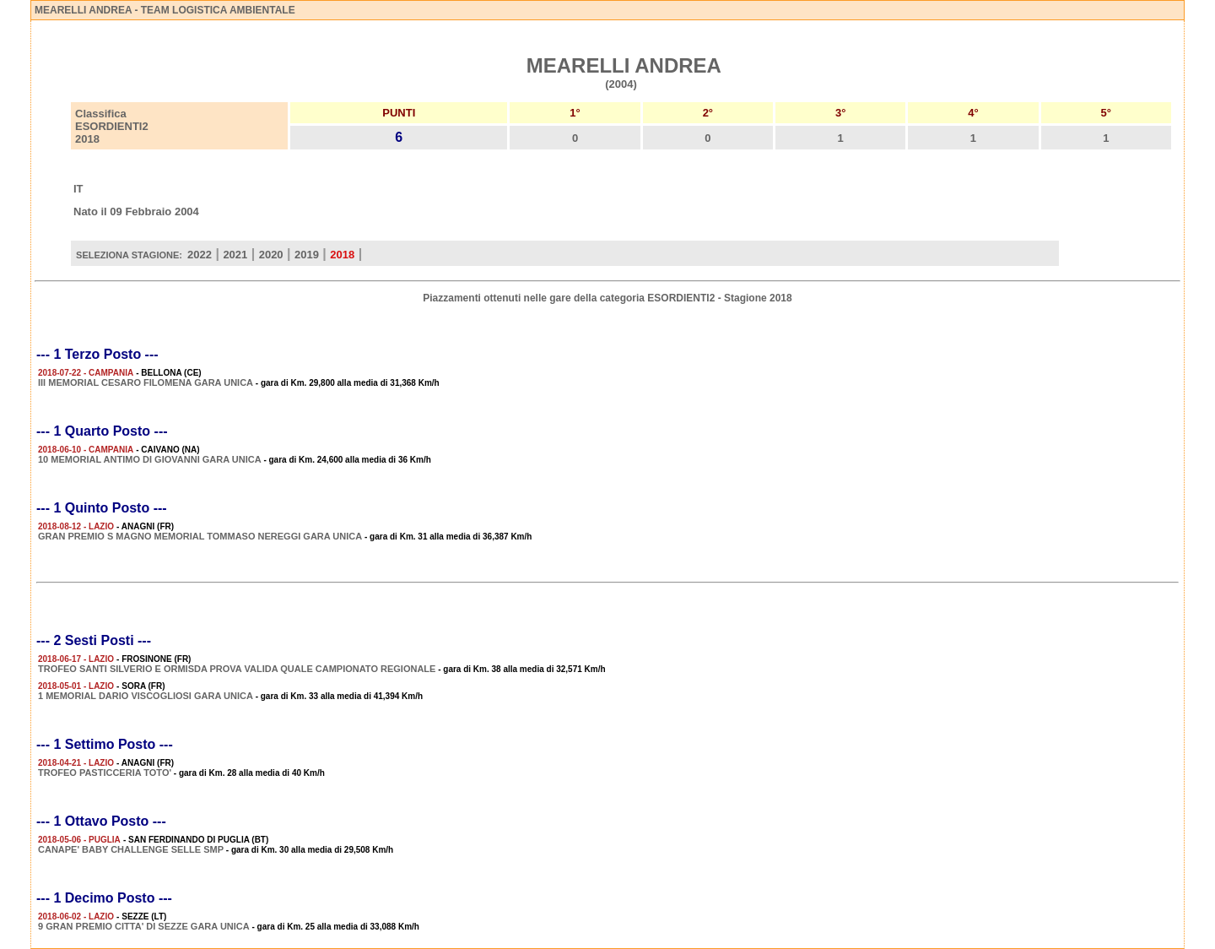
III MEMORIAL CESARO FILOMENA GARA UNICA (145, 382)
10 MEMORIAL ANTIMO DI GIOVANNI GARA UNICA (150, 459)
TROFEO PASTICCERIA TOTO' (104, 772)
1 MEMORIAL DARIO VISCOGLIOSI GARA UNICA (145, 696)
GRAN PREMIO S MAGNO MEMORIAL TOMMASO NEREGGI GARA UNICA (200, 536)
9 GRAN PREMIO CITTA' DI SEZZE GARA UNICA (144, 926)
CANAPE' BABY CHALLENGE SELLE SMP (131, 849)
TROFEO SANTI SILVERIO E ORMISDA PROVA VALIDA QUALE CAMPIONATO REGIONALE (236, 669)
